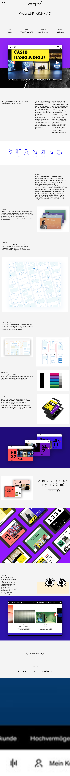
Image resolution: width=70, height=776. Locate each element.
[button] (18, 151)
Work (3, 2)
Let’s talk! (53, 491)
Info (67, 2)
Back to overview (35, 653)
